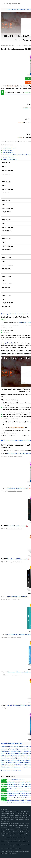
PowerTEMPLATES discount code (15, 765)
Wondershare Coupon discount (15, 491)
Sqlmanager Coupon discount (15, 456)
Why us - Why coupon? (8, 157)
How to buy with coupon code (10, 159)
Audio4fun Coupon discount (14, 708)
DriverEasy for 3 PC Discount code (17, 559)
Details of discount (7, 150)
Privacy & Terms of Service (15, 834)
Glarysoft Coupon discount (14, 599)
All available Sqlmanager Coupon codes (11, 729)
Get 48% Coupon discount (9, 148)
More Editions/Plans (8, 152)
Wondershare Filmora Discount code (17, 488)
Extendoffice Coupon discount (15, 528)
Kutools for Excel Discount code (16, 526)
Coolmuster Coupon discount (14, 637)
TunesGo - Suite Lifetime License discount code (19, 777)
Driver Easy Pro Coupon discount (15, 561)
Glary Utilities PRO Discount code (17, 596)
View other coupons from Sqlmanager (11, 756)
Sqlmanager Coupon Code (7, 343)
